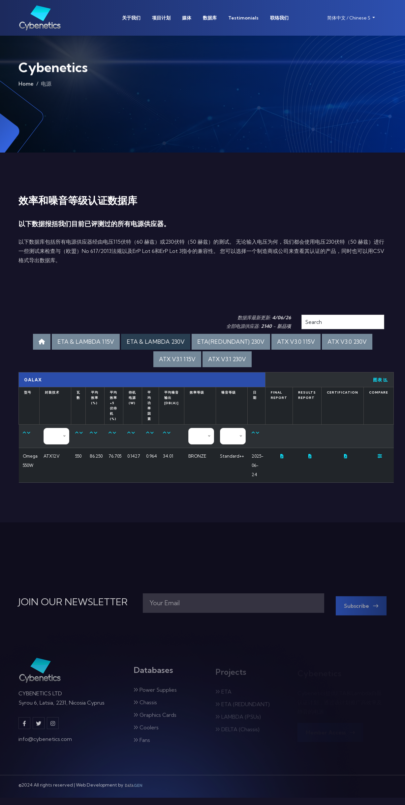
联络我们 (279, 18)
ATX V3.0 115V (296, 341)
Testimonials (243, 18)
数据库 (210, 18)
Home (26, 85)
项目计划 (161, 18)
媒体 (186, 18)
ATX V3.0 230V (347, 341)
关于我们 (131, 18)
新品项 (284, 326)
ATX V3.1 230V (227, 359)
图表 (380, 379)
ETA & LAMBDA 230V (156, 341)
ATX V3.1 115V (177, 359)
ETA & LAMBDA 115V (85, 341)
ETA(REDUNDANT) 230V (231, 341)
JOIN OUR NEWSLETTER (73, 602)
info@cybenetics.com (45, 743)
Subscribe (361, 610)
